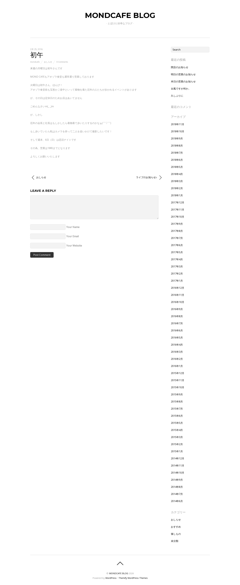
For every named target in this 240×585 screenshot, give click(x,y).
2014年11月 (177, 465)
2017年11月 (177, 209)
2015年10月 (177, 387)
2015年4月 (177, 430)
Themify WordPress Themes (133, 577)
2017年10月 (177, 216)
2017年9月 (177, 223)
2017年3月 (177, 266)
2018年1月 (177, 195)
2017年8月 (177, 231)
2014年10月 (177, 472)
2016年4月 (177, 344)
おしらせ (48, 61)
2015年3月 (177, 437)
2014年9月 (177, 479)
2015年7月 (177, 408)
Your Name (72, 227)
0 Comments (62, 61)
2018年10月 (177, 131)
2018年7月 (177, 152)
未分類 (174, 541)
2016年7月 (177, 323)
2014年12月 (177, 458)
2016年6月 (177, 330)
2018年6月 (177, 160)
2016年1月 (177, 366)
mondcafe (35, 61)
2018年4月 (177, 174)
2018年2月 (177, 188)
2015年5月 (177, 423)
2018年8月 (177, 145)
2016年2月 (177, 359)
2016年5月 (177, 337)
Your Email (72, 236)
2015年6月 (177, 415)
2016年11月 (177, 295)
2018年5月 (177, 167)
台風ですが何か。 (181, 88)
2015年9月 (177, 394)
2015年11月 (177, 380)
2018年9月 (177, 138)
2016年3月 (177, 351)
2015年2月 (177, 444)
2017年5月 (177, 252)
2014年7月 (177, 494)
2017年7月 (177, 238)
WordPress (111, 577)
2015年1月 (177, 451)
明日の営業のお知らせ (183, 74)
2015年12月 (177, 373)
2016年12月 (177, 287)
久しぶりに (177, 95)
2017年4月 (177, 259)
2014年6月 (177, 501)
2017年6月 (177, 245)
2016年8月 (177, 316)
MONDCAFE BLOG (118, 573)
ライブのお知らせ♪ (149, 177)
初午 (36, 54)
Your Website (74, 245)
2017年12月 (177, 202)
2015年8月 (177, 401)
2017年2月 (177, 273)
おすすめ (176, 526)
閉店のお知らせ (179, 67)
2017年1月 (177, 280)
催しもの (176, 534)
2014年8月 (177, 487)
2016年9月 (177, 309)
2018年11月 (177, 124)
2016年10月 (177, 302)
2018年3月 (177, 181)
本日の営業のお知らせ (183, 81)
